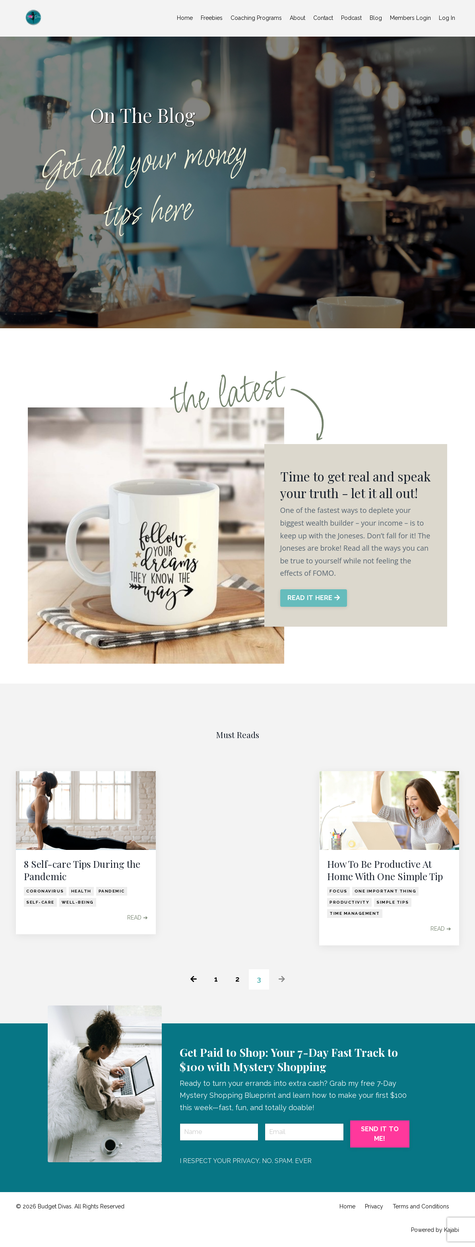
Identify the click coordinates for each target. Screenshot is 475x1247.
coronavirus (45, 891)
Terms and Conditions (421, 1206)
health (81, 891)
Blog (376, 18)
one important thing (386, 891)
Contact (323, 18)
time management (355, 913)
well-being (78, 902)
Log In (447, 18)
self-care (40, 902)
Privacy (374, 1206)
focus (338, 891)
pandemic (112, 891)
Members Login (410, 18)
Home (185, 18)
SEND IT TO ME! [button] (380, 1133)
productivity (349, 902)
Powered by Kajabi (435, 1230)
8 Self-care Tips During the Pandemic (82, 870)
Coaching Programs (256, 18)
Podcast (351, 18)
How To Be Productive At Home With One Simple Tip (385, 870)
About (297, 18)
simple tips (392, 902)
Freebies (212, 18)
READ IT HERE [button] (313, 598)
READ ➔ (137, 917)
